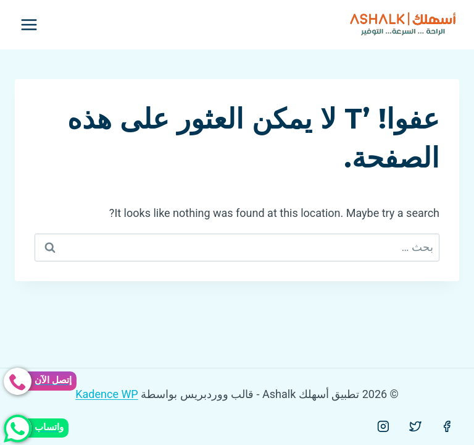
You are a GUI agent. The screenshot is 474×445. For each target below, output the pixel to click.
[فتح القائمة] (29, 24)
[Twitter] (415, 426)
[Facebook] (446, 426)
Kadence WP (106, 394)
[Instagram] (383, 426)
